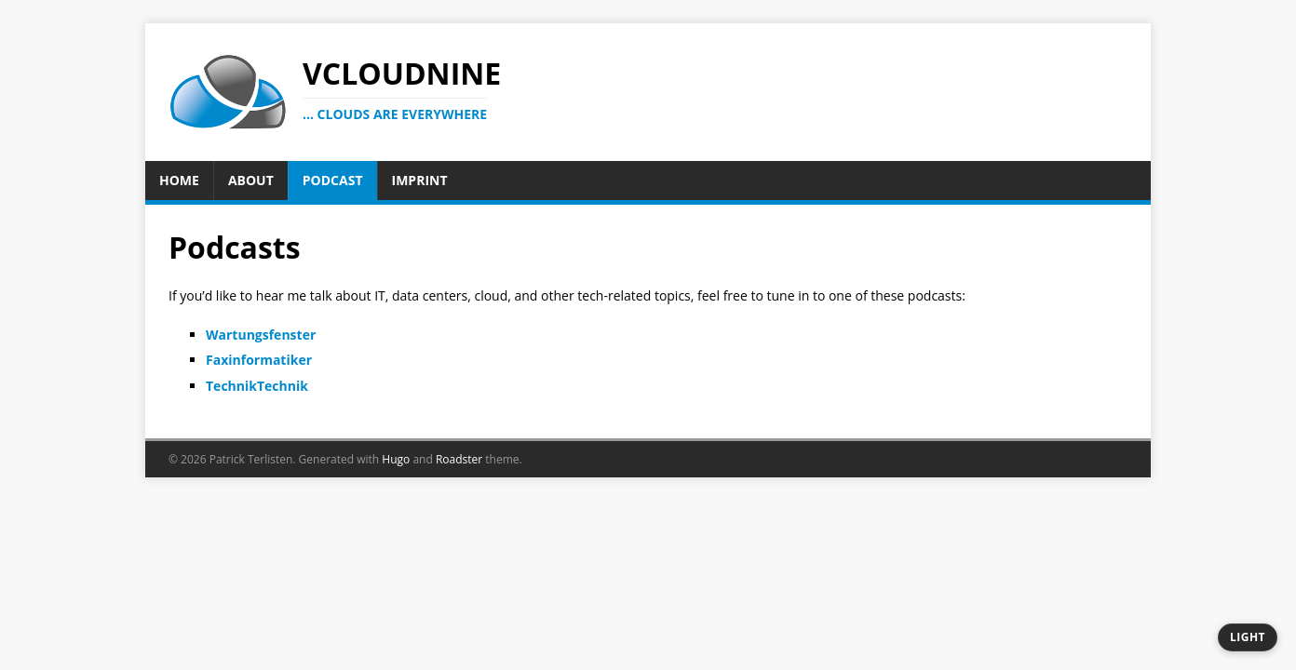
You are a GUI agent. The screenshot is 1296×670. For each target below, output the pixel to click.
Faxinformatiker (259, 359)
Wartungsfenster (261, 334)
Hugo (396, 459)
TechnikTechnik (257, 386)
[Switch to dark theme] (1247, 637)
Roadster (459, 459)
